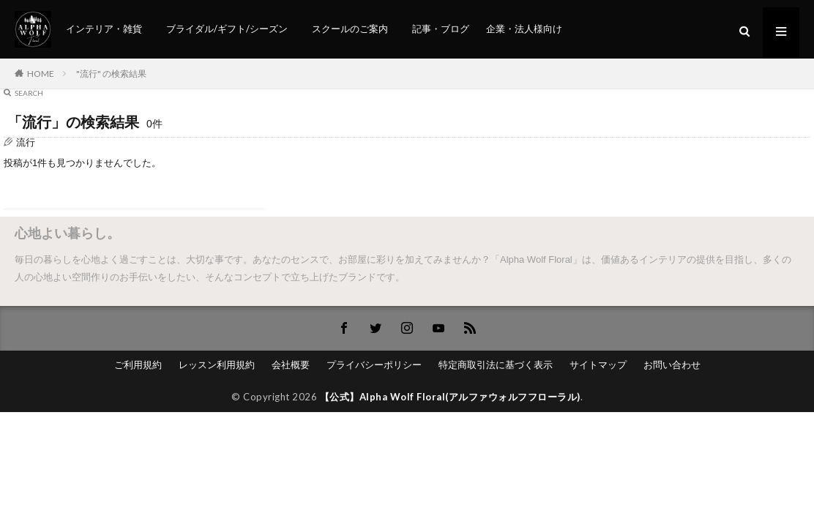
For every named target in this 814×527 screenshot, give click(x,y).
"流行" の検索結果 (111, 73)
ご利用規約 (138, 364)
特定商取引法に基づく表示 (495, 364)
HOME (40, 73)
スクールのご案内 (350, 28)
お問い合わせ (672, 364)
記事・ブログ (440, 28)
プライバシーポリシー (374, 364)
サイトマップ (598, 364)
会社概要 (291, 364)
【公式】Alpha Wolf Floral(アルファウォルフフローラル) (450, 397)
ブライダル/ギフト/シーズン (227, 28)
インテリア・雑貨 (104, 28)
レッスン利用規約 (217, 364)
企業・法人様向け (524, 28)
